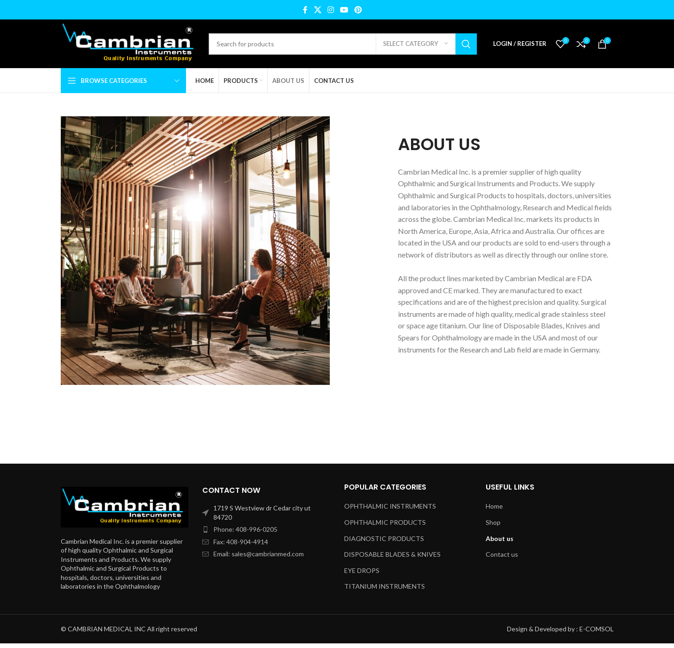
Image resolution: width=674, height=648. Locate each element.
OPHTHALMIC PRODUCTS (385, 522)
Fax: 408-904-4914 (240, 542)
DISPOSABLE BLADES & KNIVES (392, 554)
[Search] (343, 44)
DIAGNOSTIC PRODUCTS (384, 538)
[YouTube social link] (344, 10)
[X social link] (317, 10)
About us (500, 538)
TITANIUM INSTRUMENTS (384, 586)
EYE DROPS (361, 570)
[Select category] (416, 44)
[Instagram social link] (330, 10)
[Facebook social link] (305, 10)
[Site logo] (130, 43)
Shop (493, 522)
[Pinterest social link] (358, 10)
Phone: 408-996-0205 (245, 529)
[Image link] (125, 506)
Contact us (502, 554)
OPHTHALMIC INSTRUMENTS (390, 506)
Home (494, 506)
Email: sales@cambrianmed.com (258, 554)
